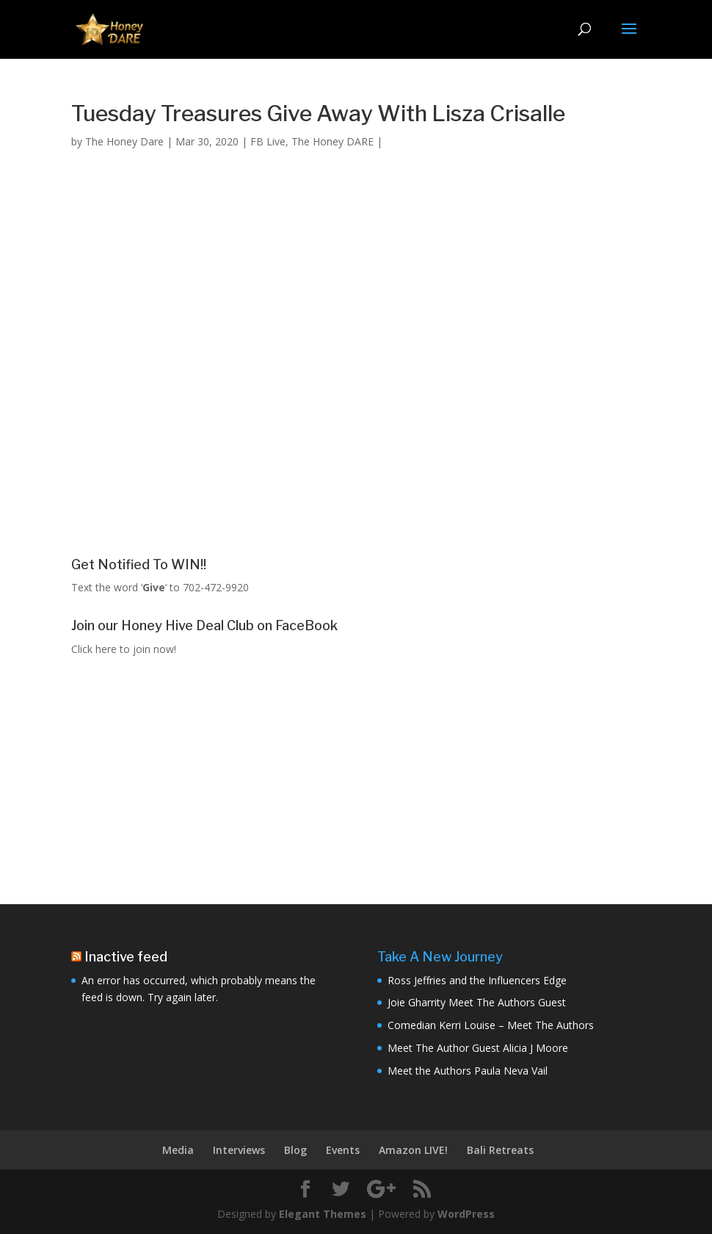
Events (343, 1150)
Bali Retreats (500, 1150)
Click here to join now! (123, 649)
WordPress (466, 1214)
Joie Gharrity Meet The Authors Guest (477, 1002)
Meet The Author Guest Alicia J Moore (478, 1048)
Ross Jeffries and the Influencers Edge (477, 980)
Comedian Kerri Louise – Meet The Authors (491, 1025)
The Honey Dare (124, 141)
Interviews (239, 1150)
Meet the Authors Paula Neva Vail (468, 1071)
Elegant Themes (322, 1214)
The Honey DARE (332, 141)
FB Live (268, 141)
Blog (295, 1150)
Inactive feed (125, 956)
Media (178, 1150)
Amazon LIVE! (413, 1150)
